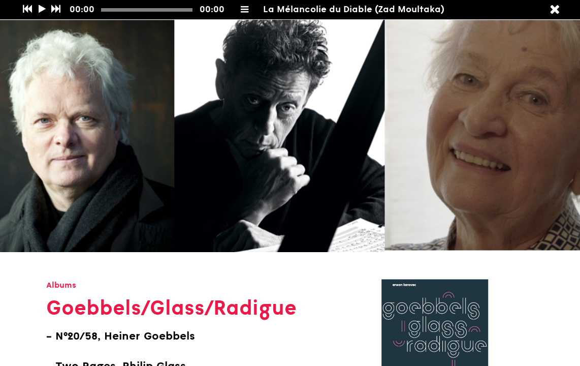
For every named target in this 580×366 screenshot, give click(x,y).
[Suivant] (55, 9)
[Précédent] (27, 9)
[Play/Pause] (42, 9)
